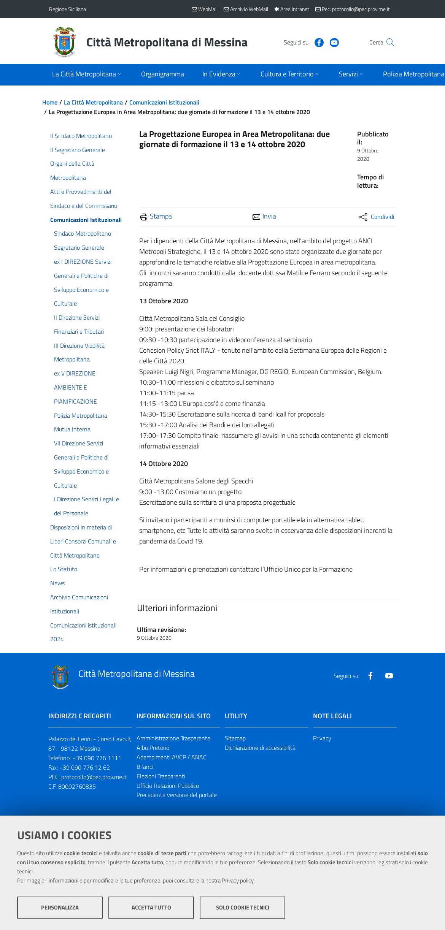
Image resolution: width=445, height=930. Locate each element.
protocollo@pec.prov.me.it (94, 776)
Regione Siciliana (67, 9)
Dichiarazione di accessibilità (260, 747)
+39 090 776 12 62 (84, 767)
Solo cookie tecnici (242, 907)
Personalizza (60, 907)
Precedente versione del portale (177, 794)
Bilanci (145, 766)
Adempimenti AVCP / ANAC (172, 757)
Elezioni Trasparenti (161, 776)
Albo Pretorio (153, 747)
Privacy (322, 738)
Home (49, 102)
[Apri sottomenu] (87, 75)
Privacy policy (237, 880)
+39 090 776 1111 (96, 757)
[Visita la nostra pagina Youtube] (319, 41)
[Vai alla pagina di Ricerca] (387, 42)
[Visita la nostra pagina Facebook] (304, 41)
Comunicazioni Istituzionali (164, 102)
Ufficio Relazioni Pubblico (168, 785)
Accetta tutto (151, 907)
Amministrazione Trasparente (173, 738)
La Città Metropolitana (93, 102)
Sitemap (235, 738)
